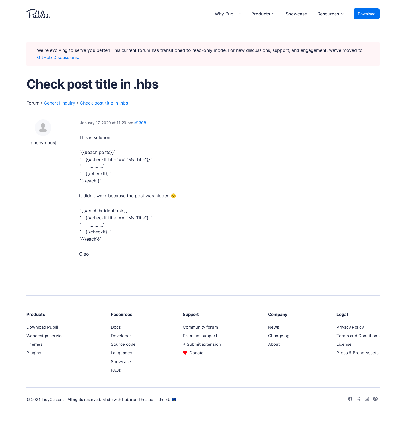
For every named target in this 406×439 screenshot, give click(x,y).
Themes (34, 344)
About (274, 344)
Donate (196, 352)
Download (367, 13)
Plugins (33, 352)
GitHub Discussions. (58, 57)
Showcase (296, 14)
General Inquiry (59, 103)
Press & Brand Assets (357, 352)
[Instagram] (367, 400)
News (273, 327)
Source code (123, 344)
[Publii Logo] (38, 14)
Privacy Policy (350, 327)
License (344, 344)
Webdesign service (45, 335)
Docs (116, 327)
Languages (121, 352)
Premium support (200, 335)
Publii (127, 399)
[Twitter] (358, 400)
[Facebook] (350, 400)
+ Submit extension (202, 344)
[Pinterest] (375, 400)
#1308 (140, 122)
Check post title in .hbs (104, 103)
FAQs (116, 370)
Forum (32, 103)
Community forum (200, 327)
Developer (121, 335)
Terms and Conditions (358, 335)
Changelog (278, 335)
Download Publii (42, 327)
